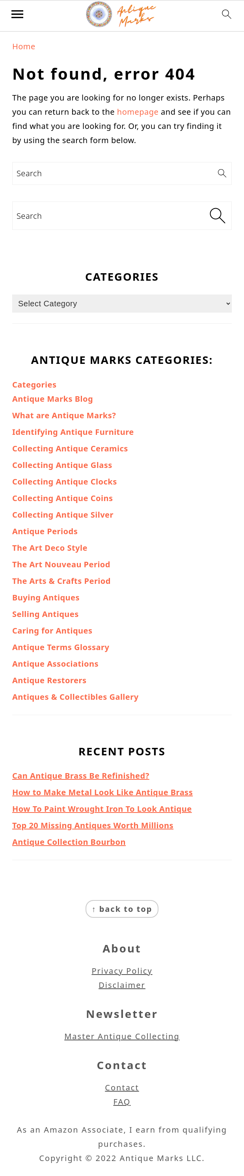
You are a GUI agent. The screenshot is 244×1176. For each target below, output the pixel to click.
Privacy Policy (121, 970)
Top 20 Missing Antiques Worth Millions (92, 825)
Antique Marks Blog (52, 398)
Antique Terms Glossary (60, 647)
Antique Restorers (49, 680)
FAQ (122, 1101)
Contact (122, 1087)
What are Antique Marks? (64, 415)
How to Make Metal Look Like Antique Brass (102, 792)
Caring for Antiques (52, 630)
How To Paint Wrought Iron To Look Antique (102, 808)
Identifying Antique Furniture (73, 432)
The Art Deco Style (50, 547)
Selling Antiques (45, 614)
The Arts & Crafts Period (61, 581)
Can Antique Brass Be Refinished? (80, 775)
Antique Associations (55, 663)
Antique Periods (45, 531)
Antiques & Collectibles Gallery (75, 696)
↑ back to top (122, 909)
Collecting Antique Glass (62, 465)
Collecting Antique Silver (63, 514)
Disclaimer (122, 985)
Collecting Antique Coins (62, 498)
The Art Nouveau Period (61, 564)
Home (23, 46)
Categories (34, 384)
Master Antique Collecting (122, 1036)
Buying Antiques (46, 597)
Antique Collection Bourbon (69, 842)
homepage (138, 111)
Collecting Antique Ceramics (70, 448)
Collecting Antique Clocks (64, 481)
